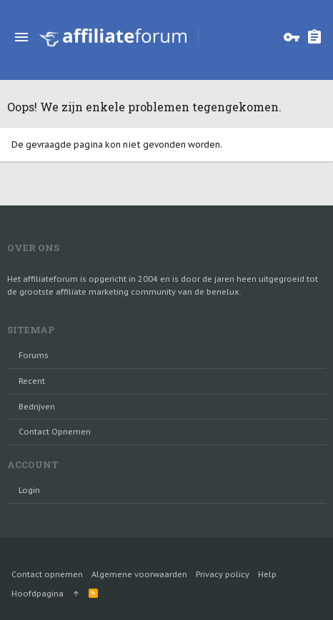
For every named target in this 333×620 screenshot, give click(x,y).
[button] (21, 37)
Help (267, 574)
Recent (32, 381)
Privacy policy (222, 574)
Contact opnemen (55, 432)
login (29, 490)
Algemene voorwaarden (139, 574)
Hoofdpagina (37, 594)
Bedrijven (37, 407)
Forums (34, 355)
